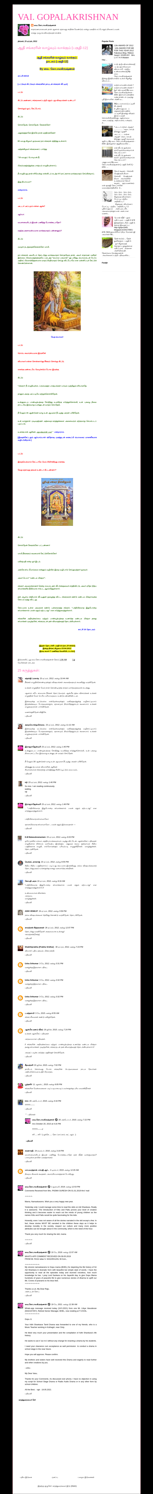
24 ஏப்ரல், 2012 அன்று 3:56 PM (52, 911)
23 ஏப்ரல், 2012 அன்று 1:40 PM (55, 747)
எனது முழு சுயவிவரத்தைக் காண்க (46, 33)
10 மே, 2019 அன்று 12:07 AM (64, 1252)
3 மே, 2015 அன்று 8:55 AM (47, 1013)
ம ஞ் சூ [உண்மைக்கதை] (124, 64)
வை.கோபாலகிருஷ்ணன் (45, 25)
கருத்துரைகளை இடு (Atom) (65, 1486)
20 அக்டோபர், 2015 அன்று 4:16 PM (45, 1101)
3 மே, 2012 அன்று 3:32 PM (51, 980)
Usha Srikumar (32, 963)
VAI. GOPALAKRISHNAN (68, 17)
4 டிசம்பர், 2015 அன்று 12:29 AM (64, 1170)
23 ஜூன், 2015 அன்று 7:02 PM (47, 1065)
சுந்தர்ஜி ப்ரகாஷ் (32, 678)
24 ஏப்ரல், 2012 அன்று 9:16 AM (51, 881)
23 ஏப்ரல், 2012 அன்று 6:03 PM (60, 837)
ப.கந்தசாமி (30, 1013)
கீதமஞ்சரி (29, 1065)
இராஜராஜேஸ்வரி (33, 747)
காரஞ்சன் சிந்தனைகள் (34, 928)
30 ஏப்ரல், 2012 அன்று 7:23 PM (69, 947)
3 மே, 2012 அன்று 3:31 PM (51, 963)
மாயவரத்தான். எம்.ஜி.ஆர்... (37, 1170)
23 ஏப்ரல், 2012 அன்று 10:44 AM (54, 678)
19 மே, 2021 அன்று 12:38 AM (64, 1304)
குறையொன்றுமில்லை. (35, 725)
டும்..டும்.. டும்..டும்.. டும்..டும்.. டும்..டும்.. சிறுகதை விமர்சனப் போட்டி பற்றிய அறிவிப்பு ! (123, 197)
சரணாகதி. (29, 1151)
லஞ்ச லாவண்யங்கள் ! (124, 85)
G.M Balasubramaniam (35, 837)
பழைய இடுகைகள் (86, 1477)
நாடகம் (31, 663)
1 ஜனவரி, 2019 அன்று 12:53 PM (65, 1187)
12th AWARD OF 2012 (123, 45)
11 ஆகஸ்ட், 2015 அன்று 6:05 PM (47, 1084)
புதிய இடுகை (26, 1477)
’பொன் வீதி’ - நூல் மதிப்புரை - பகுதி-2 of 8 (124, 219)
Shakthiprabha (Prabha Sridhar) (40, 947)
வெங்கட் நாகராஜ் (32, 862)
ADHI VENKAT (31, 911)
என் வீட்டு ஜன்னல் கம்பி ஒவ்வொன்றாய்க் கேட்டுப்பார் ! (124, 150)
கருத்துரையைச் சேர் (27, 1400)
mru (27, 1101)
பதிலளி (28, 716)
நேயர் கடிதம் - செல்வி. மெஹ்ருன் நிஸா (124, 172)
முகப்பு (55, 1477)
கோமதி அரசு (30, 881)
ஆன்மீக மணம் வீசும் (34, 1029)
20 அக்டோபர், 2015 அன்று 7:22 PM (74, 1120)
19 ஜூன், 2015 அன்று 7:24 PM (57, 1029)
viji (26, 782)
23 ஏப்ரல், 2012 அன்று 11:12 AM (60, 725)
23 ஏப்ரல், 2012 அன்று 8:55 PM (55, 862)
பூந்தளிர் (28, 1084)
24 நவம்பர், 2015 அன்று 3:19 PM (49, 1151)
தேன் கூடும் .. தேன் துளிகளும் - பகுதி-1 (122, 239)
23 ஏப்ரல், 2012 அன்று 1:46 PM (55, 804)
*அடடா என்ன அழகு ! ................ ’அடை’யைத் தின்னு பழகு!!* (124, 129)
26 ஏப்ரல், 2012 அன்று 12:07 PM (59, 928)
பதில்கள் (31, 1114)
